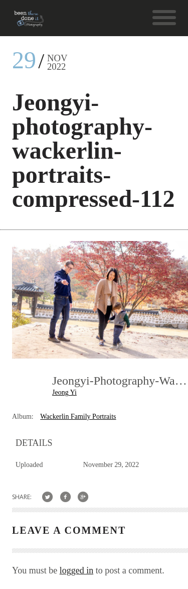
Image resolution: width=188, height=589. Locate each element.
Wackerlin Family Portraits (78, 416)
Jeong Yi (64, 392)
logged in (77, 570)
